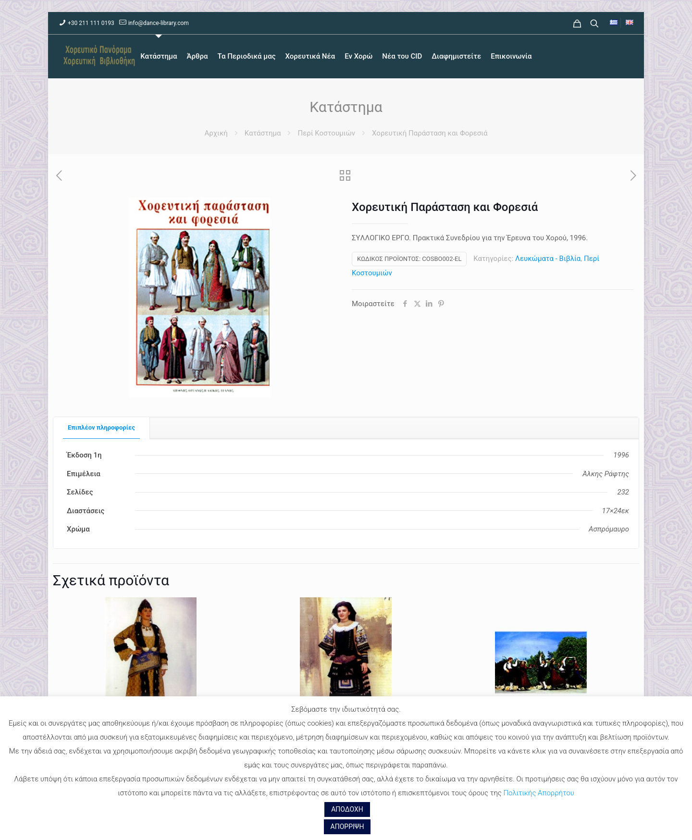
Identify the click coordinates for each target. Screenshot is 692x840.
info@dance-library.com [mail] (158, 23)
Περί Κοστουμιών (326, 133)
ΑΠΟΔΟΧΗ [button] (347, 809)
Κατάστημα (263, 133)
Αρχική (215, 133)
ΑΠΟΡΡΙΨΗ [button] (347, 826)
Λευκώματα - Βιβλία (548, 258)
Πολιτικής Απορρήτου (538, 793)
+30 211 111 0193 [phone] (91, 23)
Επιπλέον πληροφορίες (101, 427)
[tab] (101, 428)
